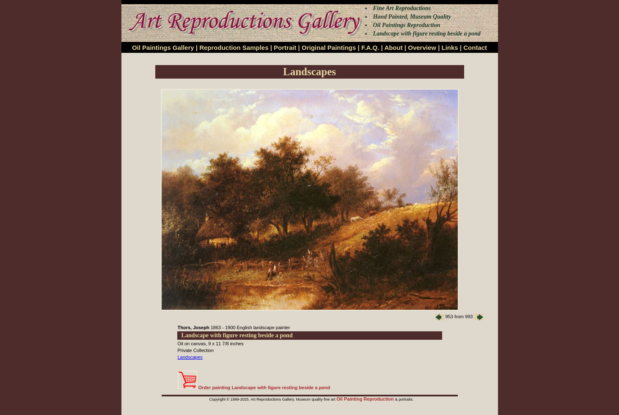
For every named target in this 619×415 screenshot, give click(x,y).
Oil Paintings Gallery (163, 47)
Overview (422, 47)
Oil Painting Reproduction (365, 398)
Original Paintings (329, 47)
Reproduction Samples (233, 47)
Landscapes (190, 357)
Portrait (285, 47)
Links (450, 47)
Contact (475, 47)
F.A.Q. (370, 47)
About (393, 47)
